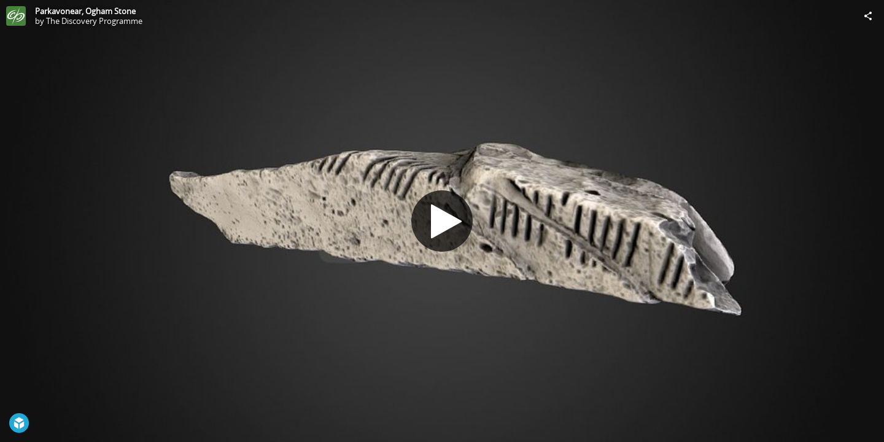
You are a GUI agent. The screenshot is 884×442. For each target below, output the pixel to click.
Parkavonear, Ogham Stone (85, 11)
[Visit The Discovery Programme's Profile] (16, 16)
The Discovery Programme (94, 20)
